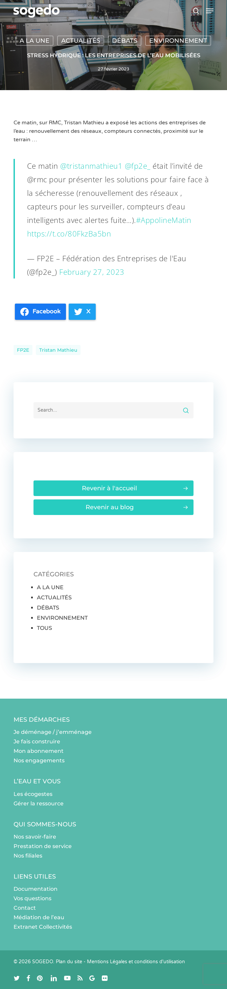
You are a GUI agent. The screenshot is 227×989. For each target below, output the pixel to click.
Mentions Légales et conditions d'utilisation (136, 962)
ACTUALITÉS (80, 40)
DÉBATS (124, 40)
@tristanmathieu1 (91, 166)
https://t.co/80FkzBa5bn (69, 233)
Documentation (36, 889)
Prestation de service (43, 846)
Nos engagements (39, 760)
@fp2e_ (138, 166)
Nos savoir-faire (35, 836)
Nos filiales (28, 855)
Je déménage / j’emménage (53, 732)
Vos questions (32, 898)
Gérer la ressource (39, 803)
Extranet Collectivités (43, 927)
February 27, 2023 (91, 272)
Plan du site (69, 962)
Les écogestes (33, 794)
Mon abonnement (39, 751)
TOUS (44, 628)
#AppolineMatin (163, 220)
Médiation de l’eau (39, 917)
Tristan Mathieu (58, 350)
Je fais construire (37, 741)
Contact (25, 908)
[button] (209, 10)
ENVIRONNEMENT (178, 40)
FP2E (23, 350)
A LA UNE (34, 40)
